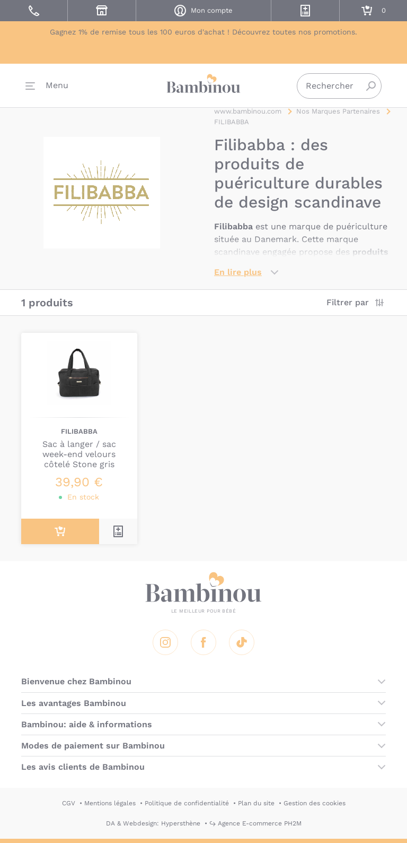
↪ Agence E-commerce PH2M (255, 823)
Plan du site (256, 803)
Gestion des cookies (315, 803)
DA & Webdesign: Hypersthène (153, 823)
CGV (68, 803)
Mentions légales (110, 803)
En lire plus (238, 272)
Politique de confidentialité (187, 803)
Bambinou (203, 85)
